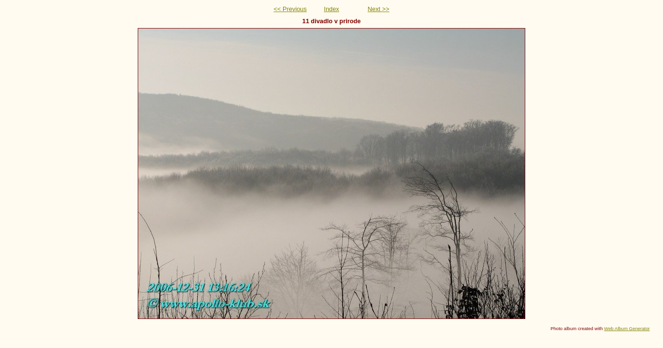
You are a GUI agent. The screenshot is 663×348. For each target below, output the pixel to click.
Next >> (378, 9)
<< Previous (290, 9)
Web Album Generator (627, 328)
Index (331, 9)
